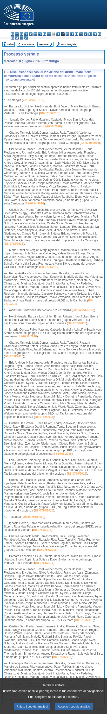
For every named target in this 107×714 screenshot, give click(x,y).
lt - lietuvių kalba (72, 34)
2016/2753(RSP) (33, 100)
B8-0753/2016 (49, 113)
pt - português (95, 34)
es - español (17, 34)
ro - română (99, 34)
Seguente (43, 44)
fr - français (49, 34)
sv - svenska (26, 38)
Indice (10, 44)
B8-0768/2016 (14, 243)
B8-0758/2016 (28, 336)
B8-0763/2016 (84, 620)
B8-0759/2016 (90, 143)
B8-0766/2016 (62, 453)
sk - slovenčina (12, 38)
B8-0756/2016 (51, 126)
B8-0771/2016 (49, 267)
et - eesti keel (35, 34)
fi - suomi (21, 38)
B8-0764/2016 (35, 203)
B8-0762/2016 (44, 417)
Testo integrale (68, 44)
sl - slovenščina (17, 38)
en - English (44, 34)
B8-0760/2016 (14, 356)
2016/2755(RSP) (33, 517)
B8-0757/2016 (47, 550)
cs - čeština (21, 34)
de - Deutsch (31, 34)
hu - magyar (76, 34)
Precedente (28, 44)
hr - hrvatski (58, 34)
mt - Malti (81, 34)
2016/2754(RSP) (83, 310)
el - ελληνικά (40, 34)
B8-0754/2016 (42, 530)
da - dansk (26, 34)
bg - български (12, 34)
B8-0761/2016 (44, 563)
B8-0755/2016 (77, 323)
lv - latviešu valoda (67, 34)
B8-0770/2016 (44, 510)
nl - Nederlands (85, 34)
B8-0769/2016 (77, 473)
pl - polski (90, 34)
